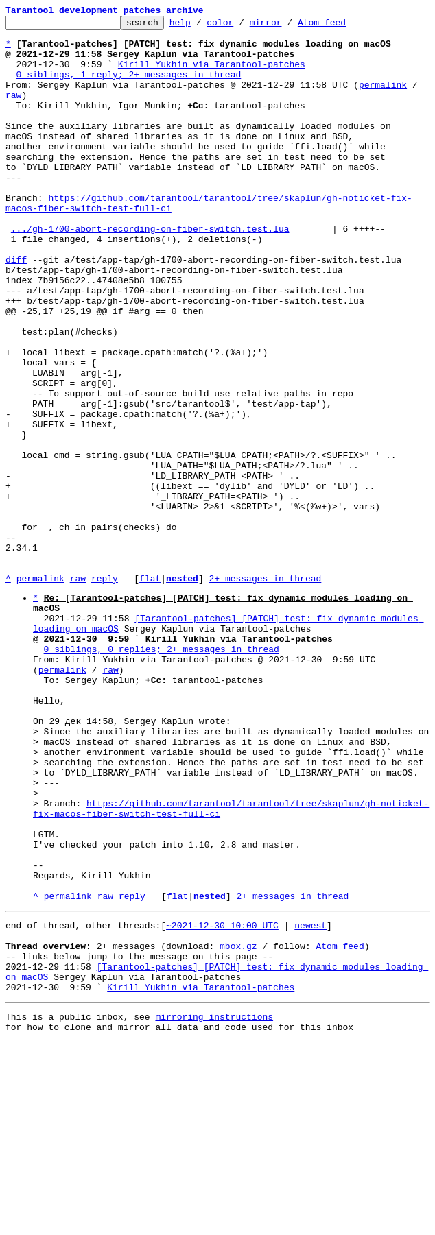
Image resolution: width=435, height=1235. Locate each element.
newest (310, 1102)
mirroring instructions (214, 1207)
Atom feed (343, 26)
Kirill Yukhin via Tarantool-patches (211, 74)
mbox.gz (238, 1126)
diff (16, 308)
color (241, 26)
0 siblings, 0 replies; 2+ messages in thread (161, 774)
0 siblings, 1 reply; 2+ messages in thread (129, 86)
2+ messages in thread (265, 691)
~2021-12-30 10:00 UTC (222, 1102)
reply (104, 691)
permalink (383, 99)
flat (150, 691)
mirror (287, 26)
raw (13, 111)
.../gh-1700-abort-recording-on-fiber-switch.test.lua (150, 271)
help (201, 26)
